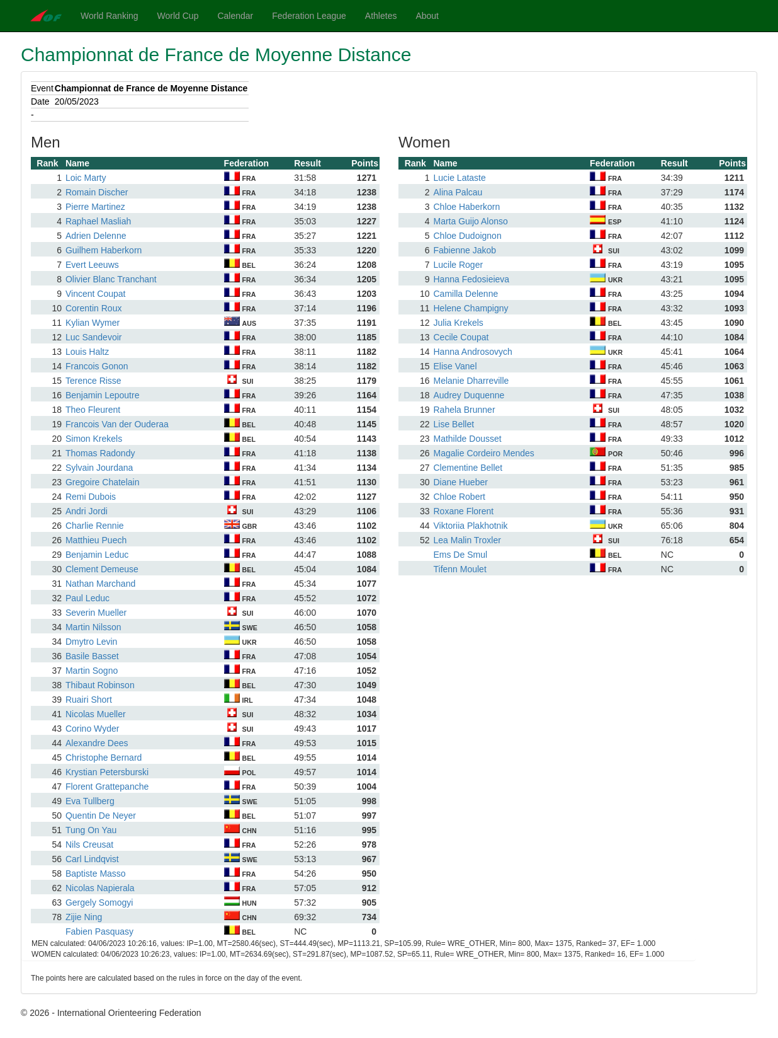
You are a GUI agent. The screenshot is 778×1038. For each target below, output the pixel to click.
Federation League (309, 16)
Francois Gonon (96, 366)
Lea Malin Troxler (466, 540)
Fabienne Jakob (464, 250)
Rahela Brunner (464, 410)
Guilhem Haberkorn (103, 250)
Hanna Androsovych (472, 352)
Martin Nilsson (93, 627)
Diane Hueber (460, 482)
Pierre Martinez (95, 207)
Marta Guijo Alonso (470, 221)
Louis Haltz (87, 352)
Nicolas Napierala (100, 888)
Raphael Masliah (98, 221)
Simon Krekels (93, 439)
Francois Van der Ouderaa (117, 424)
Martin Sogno (91, 671)
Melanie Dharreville (471, 381)
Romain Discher (96, 192)
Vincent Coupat (95, 294)
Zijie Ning (83, 917)
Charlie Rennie (94, 526)
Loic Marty (85, 178)
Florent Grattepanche (107, 786)
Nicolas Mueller (95, 714)
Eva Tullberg (90, 801)
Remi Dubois (90, 497)
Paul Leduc (87, 598)
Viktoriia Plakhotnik (470, 526)
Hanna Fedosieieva (471, 279)
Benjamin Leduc (96, 555)
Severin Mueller (96, 613)
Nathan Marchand (100, 584)
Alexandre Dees (96, 743)
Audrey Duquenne (468, 395)
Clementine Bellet (467, 468)
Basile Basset (92, 656)
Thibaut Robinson (100, 685)
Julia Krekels (458, 323)
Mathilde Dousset (467, 439)
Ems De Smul (460, 555)
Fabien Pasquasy (99, 931)
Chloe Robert (459, 497)
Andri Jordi (86, 511)
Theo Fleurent (92, 410)
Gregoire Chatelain (102, 482)
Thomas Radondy (100, 453)
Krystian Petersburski (107, 772)
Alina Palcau (457, 192)
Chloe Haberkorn (466, 207)
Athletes (381, 16)
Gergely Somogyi (99, 902)
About (427, 16)
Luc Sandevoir (93, 337)
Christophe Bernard (103, 758)
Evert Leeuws (92, 265)
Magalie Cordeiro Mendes (483, 453)
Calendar (235, 16)
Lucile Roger (458, 265)
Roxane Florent (463, 511)
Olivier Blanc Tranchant (111, 279)
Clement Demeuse (101, 569)
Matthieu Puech (96, 540)
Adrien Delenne (96, 236)
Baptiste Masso (95, 873)
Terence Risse (93, 381)
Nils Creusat (89, 844)
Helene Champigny (470, 308)
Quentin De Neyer (100, 815)
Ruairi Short (88, 700)
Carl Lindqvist (92, 859)
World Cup (178, 16)
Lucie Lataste (459, 178)
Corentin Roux (93, 308)
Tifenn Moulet (459, 569)
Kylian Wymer (92, 323)
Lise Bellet (453, 424)
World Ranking (109, 16)
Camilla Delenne (465, 294)
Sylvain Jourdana (99, 468)
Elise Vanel (454, 366)
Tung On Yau (90, 830)
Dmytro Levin (91, 642)
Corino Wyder (92, 729)
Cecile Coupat (460, 337)
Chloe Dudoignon (467, 236)
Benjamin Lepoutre (102, 395)
